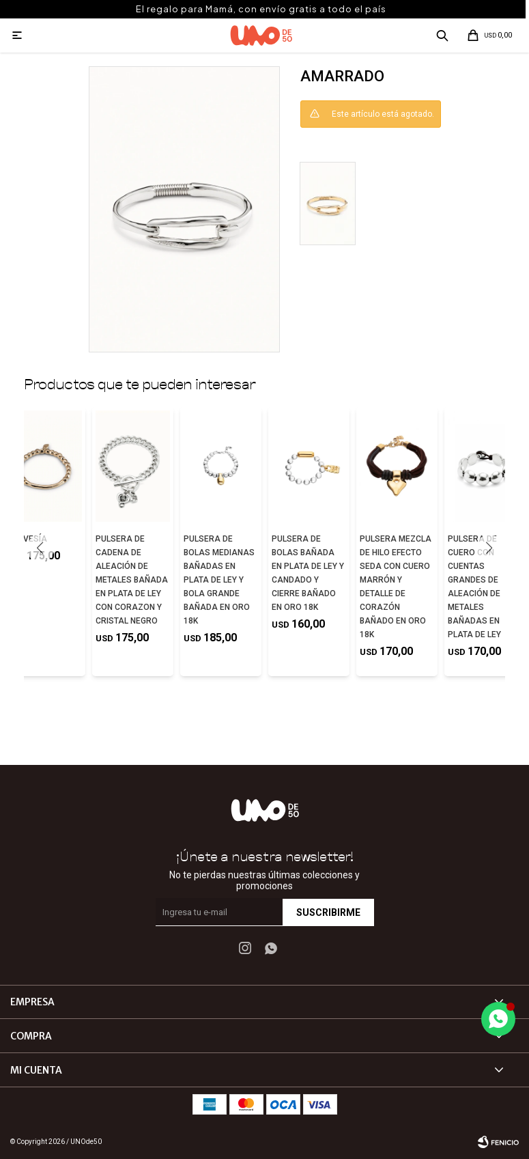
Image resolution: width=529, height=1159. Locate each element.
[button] (489, 548)
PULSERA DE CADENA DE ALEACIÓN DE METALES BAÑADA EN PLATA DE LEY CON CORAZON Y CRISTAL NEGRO (132, 580)
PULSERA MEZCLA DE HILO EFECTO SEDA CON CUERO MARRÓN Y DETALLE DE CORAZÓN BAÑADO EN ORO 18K (395, 586)
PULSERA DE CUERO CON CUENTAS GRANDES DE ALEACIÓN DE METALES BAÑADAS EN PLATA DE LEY (474, 586)
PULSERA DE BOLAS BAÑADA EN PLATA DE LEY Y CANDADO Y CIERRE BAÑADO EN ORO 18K (308, 573)
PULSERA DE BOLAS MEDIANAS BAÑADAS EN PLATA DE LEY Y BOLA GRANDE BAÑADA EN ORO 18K (219, 580)
